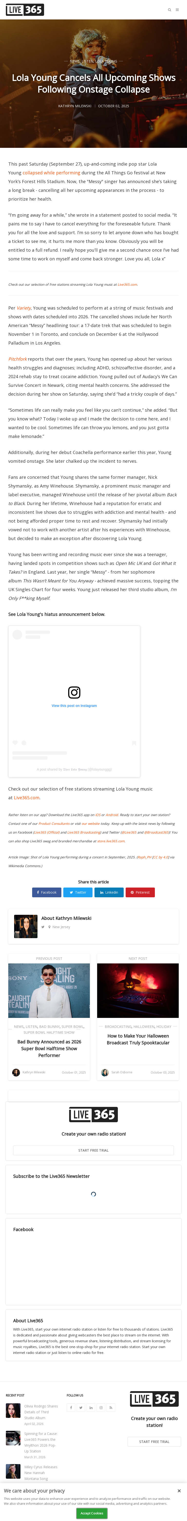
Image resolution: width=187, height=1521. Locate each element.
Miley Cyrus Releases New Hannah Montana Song (40, 1473)
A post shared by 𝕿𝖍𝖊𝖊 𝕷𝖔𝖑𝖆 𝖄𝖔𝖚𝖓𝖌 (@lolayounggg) (74, 769)
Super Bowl (73, 1026)
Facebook (46, 892)
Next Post (138, 958)
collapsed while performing (51, 173)
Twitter (78, 892)
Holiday (163, 1026)
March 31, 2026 (34, 1457)
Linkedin (109, 892)
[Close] (179, 1490)
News (75, 61)
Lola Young (106, 61)
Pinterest (140, 892)
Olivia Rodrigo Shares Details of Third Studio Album (41, 1412)
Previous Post (49, 958)
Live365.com (26, 798)
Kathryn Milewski (73, 918)
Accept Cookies (92, 1513)
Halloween (143, 1026)
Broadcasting (118, 1026)
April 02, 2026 (33, 1424)
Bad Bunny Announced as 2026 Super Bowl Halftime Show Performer (49, 1048)
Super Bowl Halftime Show (49, 1032)
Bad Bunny (49, 1026)
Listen (87, 61)
